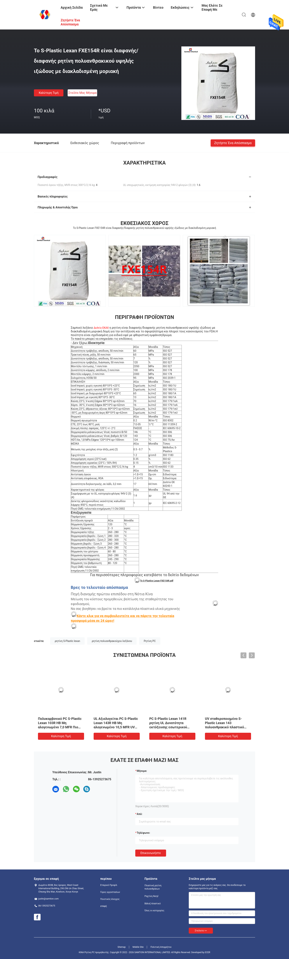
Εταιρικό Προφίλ (108, 885)
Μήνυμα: (142, 770)
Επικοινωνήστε (150, 853)
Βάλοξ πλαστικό (152, 903)
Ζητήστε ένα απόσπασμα (233, 143)
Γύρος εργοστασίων (110, 892)
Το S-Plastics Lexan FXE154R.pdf (156, 580)
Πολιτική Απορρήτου (160, 947)
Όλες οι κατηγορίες (154, 910)
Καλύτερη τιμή (48, 93)
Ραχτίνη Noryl (151, 896)
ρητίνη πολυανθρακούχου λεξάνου (112, 641)
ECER (207, 952)
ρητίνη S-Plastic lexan (67, 641)
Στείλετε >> (201, 930)
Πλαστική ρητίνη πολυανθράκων (152, 887)
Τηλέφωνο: (143, 832)
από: (139, 814)
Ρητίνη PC (150, 641)
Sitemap (122, 947)
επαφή (103, 906)
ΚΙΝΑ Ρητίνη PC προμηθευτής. (94, 952)
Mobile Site (138, 947)
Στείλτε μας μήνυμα (82, 93)
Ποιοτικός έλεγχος (110, 899)
